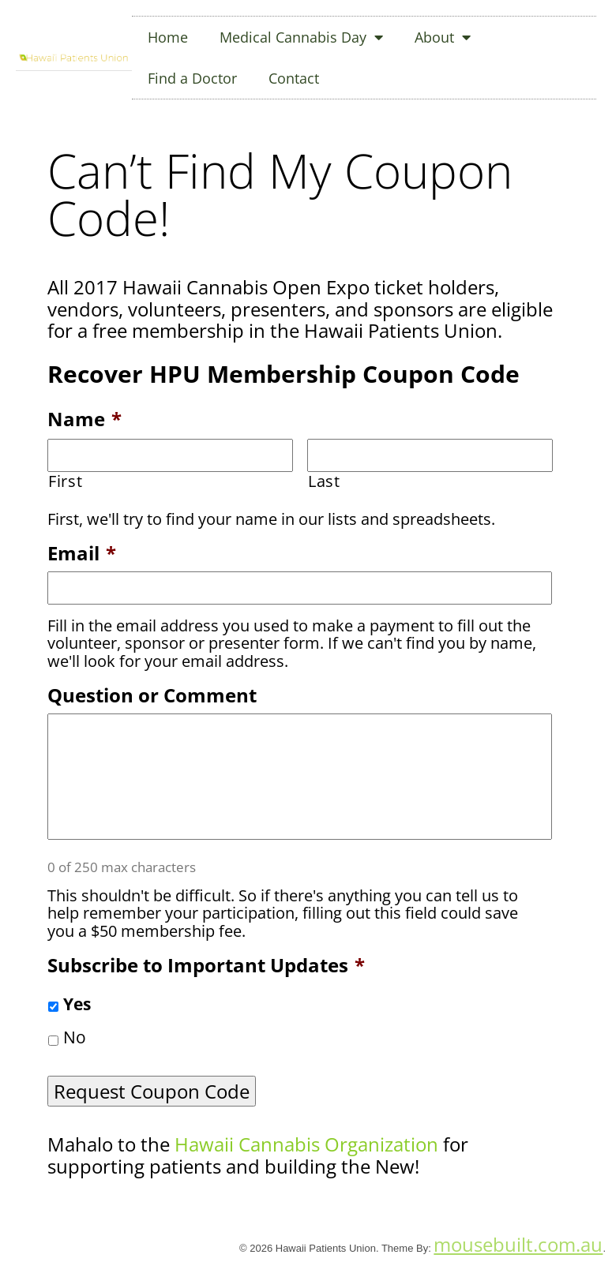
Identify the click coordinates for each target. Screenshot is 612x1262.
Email (81, 553)
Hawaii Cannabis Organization (306, 1144)
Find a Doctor (192, 78)
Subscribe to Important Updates (206, 965)
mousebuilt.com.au (518, 1244)
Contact (293, 78)
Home (168, 37)
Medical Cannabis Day (301, 37)
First (65, 481)
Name (84, 418)
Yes (77, 1004)
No (74, 1037)
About (443, 37)
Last (324, 481)
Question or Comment (152, 695)
